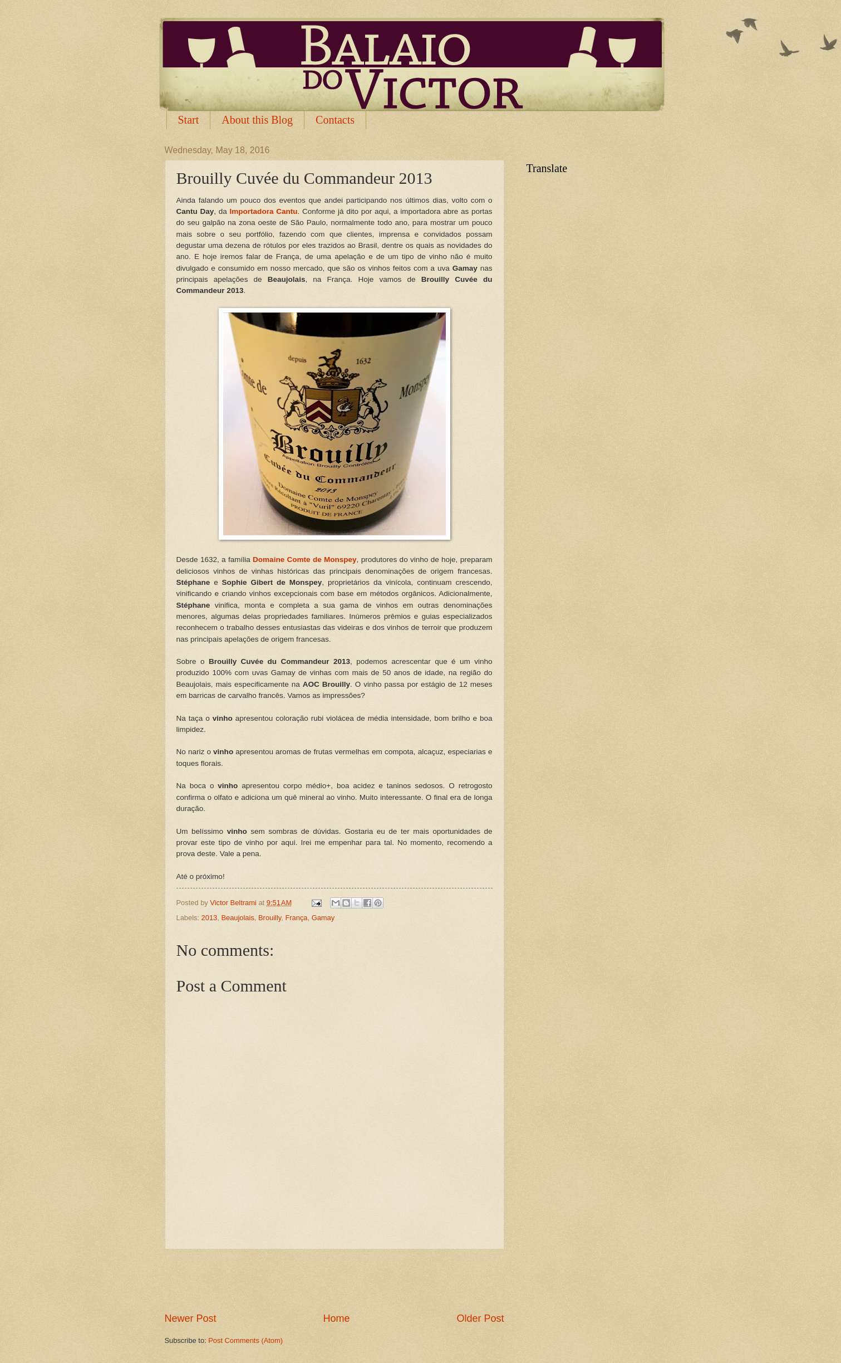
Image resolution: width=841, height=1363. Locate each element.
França (296, 917)
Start (188, 120)
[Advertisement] (334, 1280)
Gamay (323, 917)
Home (336, 1318)
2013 (209, 917)
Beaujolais (237, 917)
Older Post (480, 1318)
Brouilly (269, 917)
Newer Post (191, 1318)
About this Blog (257, 120)
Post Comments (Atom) (245, 1340)
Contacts (335, 120)
